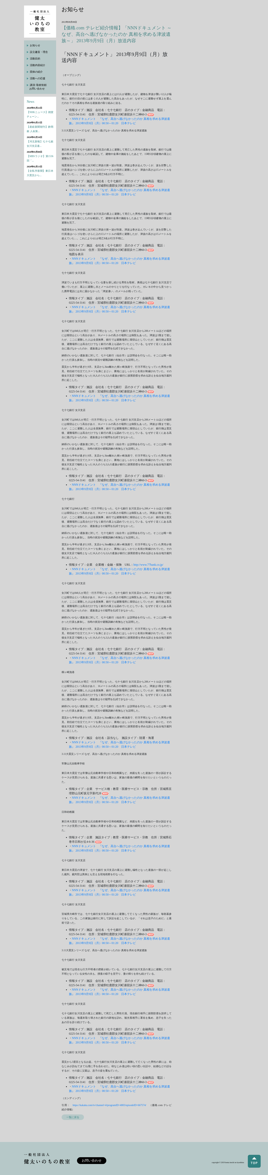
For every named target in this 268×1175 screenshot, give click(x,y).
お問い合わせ (92, 1160)
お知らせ (35, 45)
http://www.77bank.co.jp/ (148, 564)
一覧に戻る (72, 1117)
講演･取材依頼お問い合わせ (38, 87)
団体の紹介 (36, 71)
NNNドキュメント (84, 118)
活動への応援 (37, 78)
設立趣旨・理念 (39, 52)
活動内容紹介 (37, 65)
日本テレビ (128, 123)
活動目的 (35, 58)
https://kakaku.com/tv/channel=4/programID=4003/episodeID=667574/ (109, 1105)
